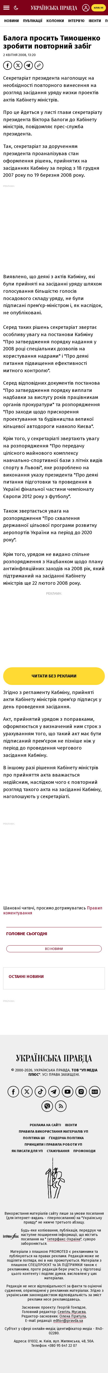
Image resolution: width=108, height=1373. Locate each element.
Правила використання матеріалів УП (53, 1131)
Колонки (55, 21)
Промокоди (84, 1151)
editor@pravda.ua (68, 1320)
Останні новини (26, 976)
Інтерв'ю (76, 21)
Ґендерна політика (66, 1138)
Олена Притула (72, 1316)
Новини (11, 21)
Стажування (58, 1151)
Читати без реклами (54, 676)
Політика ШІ (34, 1138)
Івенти (95, 21)
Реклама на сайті (45, 1125)
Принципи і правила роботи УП (53, 1144)
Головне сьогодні (26, 933)
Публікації (32, 21)
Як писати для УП (27, 1151)
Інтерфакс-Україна (63, 1239)
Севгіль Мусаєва (72, 1312)
